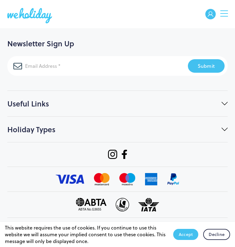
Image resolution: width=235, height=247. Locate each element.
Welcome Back (210, 14)
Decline (217, 234)
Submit (206, 65)
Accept (186, 234)
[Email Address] (90, 66)
